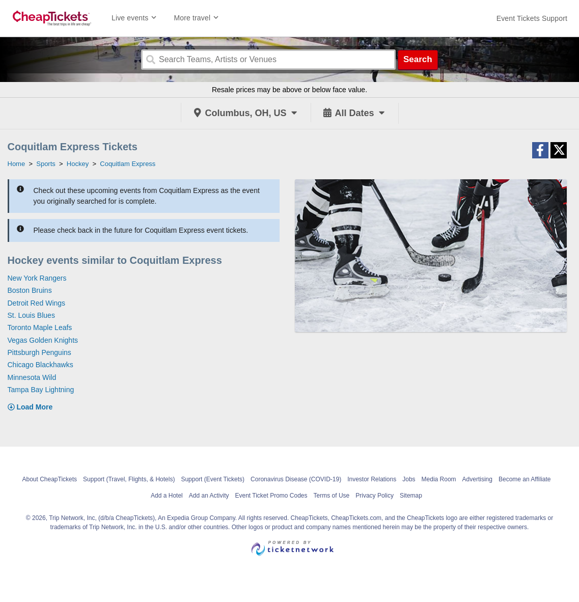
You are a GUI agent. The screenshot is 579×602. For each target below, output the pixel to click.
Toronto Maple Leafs (40, 327)
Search (417, 59)
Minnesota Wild (32, 377)
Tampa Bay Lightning (41, 390)
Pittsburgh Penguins (39, 352)
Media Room (439, 479)
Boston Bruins (30, 290)
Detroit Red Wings (37, 303)
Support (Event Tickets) (212, 479)
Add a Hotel (167, 495)
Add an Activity (209, 495)
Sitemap (411, 495)
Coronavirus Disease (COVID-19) (296, 479)
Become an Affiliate (525, 479)
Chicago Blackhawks (40, 365)
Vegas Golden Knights (43, 340)
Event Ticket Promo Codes (271, 495)
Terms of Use (332, 495)
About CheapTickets (49, 479)
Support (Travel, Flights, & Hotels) (129, 479)
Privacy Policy (374, 495)
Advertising (477, 479)
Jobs (408, 479)
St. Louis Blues (31, 315)
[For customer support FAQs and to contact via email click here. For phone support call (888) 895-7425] (532, 18)
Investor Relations (371, 479)
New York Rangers (37, 278)
